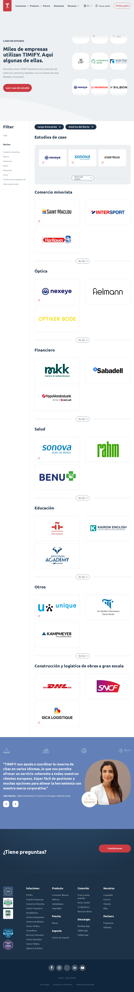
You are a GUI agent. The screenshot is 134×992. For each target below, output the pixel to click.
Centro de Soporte (60, 937)
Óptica (6, 157)
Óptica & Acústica (34, 948)
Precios (46, 6)
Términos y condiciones (62, 985)
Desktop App (84, 926)
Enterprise (59, 6)
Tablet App (83, 930)
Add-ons (56, 899)
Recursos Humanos (35, 935)
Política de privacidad (85, 985)
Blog (105, 908)
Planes (55, 923)
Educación (7, 170)
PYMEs (29, 895)
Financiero (7, 161)
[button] (6, 804)
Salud (5, 166)
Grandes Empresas (34, 899)
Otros (5, 175)
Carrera (106, 899)
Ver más (82, 261)
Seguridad (56, 908)
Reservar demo (85, 911)
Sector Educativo (34, 939)
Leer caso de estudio (17, 88)
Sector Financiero (34, 908)
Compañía (108, 895)
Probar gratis (122, 5)
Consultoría (31, 930)
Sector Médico (33, 926)
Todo (5, 135)
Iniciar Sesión (84, 902)
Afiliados (107, 927)
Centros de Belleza (35, 921)
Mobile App (83, 935)
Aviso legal (44, 985)
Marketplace (57, 904)
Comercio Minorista (35, 904)
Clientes (107, 904)
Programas (108, 923)
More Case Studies (78, 178)
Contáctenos (115, 848)
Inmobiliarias (32, 913)
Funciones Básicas (60, 895)
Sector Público (33, 944)
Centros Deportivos (35, 917)
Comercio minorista (11, 152)
